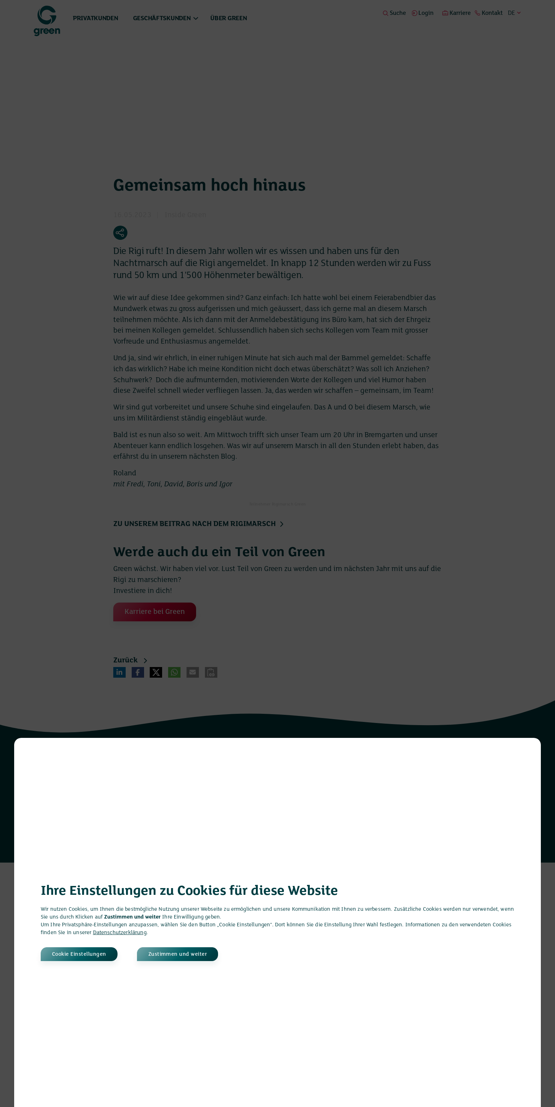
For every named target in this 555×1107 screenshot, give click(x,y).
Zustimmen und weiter (177, 954)
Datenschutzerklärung (120, 933)
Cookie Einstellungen (79, 954)
